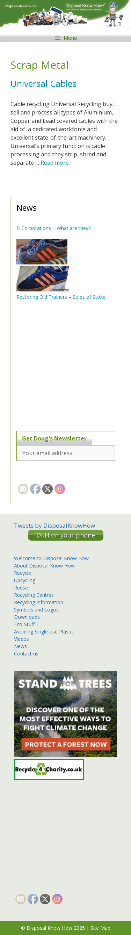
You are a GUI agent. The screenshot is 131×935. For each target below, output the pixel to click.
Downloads (27, 617)
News (20, 646)
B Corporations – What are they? (53, 228)
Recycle (22, 573)
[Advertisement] (60, 365)
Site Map (100, 928)
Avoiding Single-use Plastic (44, 631)
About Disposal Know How (44, 565)
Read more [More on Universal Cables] (55, 162)
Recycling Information (38, 602)
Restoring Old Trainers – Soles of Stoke (60, 297)
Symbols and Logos (36, 609)
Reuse (21, 587)
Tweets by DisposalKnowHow (54, 525)
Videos (21, 639)
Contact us (26, 653)
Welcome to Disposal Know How (51, 558)
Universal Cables (43, 83)
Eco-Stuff (24, 624)
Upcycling (24, 580)
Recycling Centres (34, 595)
